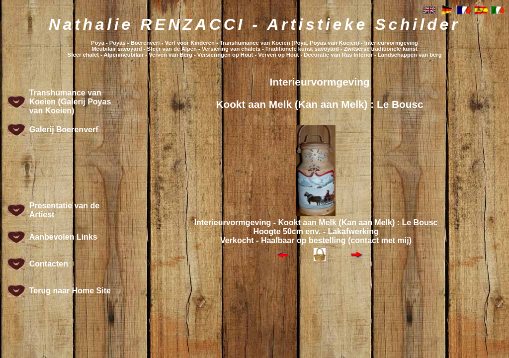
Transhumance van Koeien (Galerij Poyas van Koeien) (70, 102)
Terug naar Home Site (70, 290)
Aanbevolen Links (63, 237)
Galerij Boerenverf (63, 129)
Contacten (48, 264)
